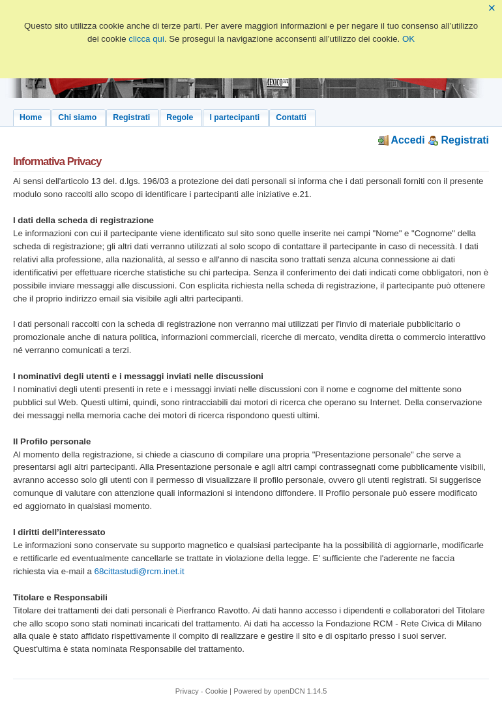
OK (408, 39)
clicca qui (146, 39)
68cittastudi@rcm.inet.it (140, 571)
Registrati (458, 140)
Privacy (187, 691)
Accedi (401, 140)
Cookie (216, 691)
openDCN (288, 691)
